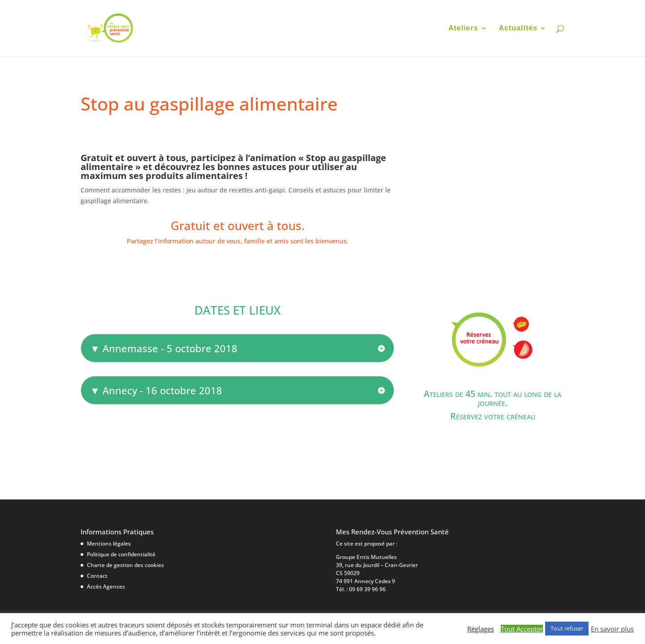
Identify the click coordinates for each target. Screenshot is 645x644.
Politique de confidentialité (121, 554)
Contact (97, 576)
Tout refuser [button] (566, 628)
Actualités (518, 28)
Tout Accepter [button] (522, 629)
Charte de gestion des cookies (125, 565)
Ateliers (463, 28)
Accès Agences (106, 586)
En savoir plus (612, 629)
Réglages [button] (480, 629)
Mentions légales (109, 543)
